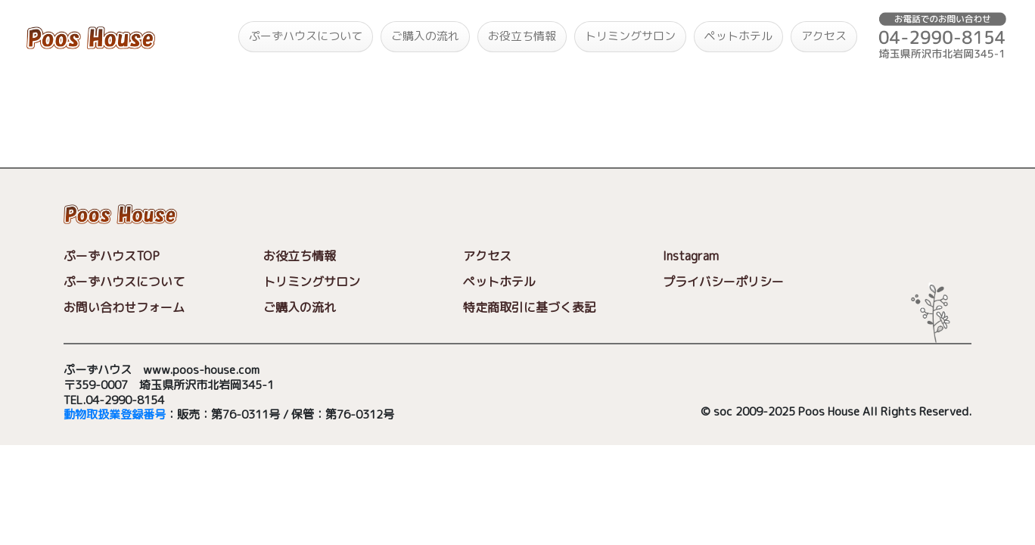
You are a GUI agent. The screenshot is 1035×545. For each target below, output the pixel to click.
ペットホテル (738, 36)
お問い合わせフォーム (124, 307)
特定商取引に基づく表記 (529, 307)
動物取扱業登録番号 (115, 415)
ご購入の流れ (425, 36)
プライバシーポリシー (723, 281)
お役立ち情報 (522, 36)
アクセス (824, 36)
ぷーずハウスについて (305, 36)
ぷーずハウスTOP (112, 256)
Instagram (691, 256)
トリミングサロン (630, 36)
